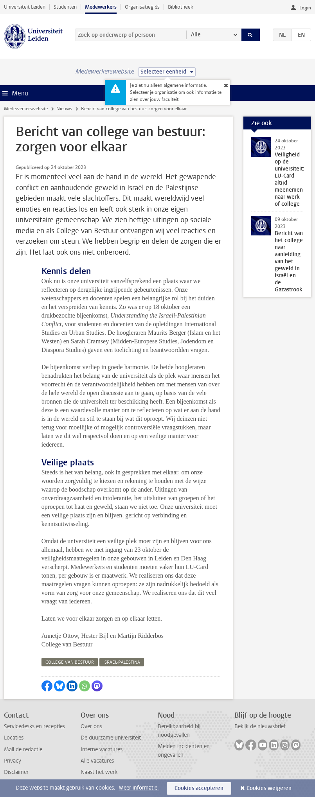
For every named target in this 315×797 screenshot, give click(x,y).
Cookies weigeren (269, 788)
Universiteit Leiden (24, 7)
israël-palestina (121, 662)
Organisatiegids (142, 7)
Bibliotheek (180, 7)
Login (305, 8)
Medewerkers (101, 7)
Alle (196, 34)
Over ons (91, 726)
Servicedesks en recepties (34, 726)
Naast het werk (99, 772)
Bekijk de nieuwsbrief (260, 726)
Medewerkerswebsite (26, 109)
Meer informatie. (139, 788)
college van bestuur (69, 662)
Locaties (13, 737)
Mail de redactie (23, 749)
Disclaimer (16, 772)
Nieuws (64, 109)
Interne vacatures (101, 749)
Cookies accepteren (199, 788)
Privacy (12, 761)
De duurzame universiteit (111, 737)
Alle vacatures (97, 761)
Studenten (65, 7)
